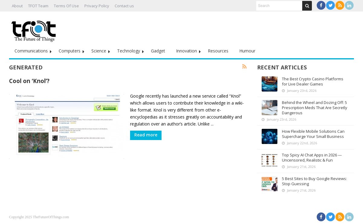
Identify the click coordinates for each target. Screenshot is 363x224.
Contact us (124, 5)
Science (98, 51)
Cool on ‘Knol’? (29, 81)
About (17, 5)
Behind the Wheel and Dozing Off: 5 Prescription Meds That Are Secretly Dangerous (314, 107)
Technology (128, 51)
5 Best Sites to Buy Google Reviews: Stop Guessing (314, 181)
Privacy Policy (96, 5)
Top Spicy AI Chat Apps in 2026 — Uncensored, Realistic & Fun (312, 157)
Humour (247, 51)
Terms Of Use (66, 5)
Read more (145, 135)
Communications (31, 51)
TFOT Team (38, 5)
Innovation (186, 51)
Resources (218, 51)
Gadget (158, 51)
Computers (69, 51)
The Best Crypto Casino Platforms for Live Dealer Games (312, 81)
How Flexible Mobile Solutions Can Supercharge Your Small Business (313, 134)
